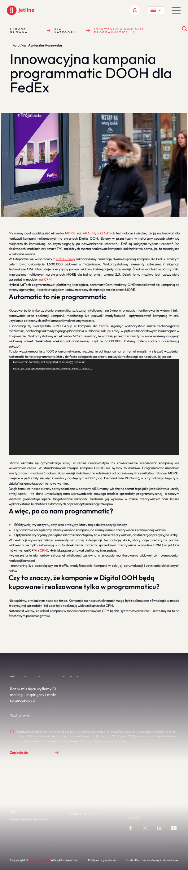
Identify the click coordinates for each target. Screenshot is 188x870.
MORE (70, 233)
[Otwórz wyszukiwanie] (184, 29)
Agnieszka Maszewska (45, 45)
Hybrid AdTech (103, 233)
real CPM (44, 279)
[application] (94, 407)
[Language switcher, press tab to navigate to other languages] (155, 10)
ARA (86, 233)
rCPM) (42, 550)
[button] (176, 10)
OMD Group (65, 259)
